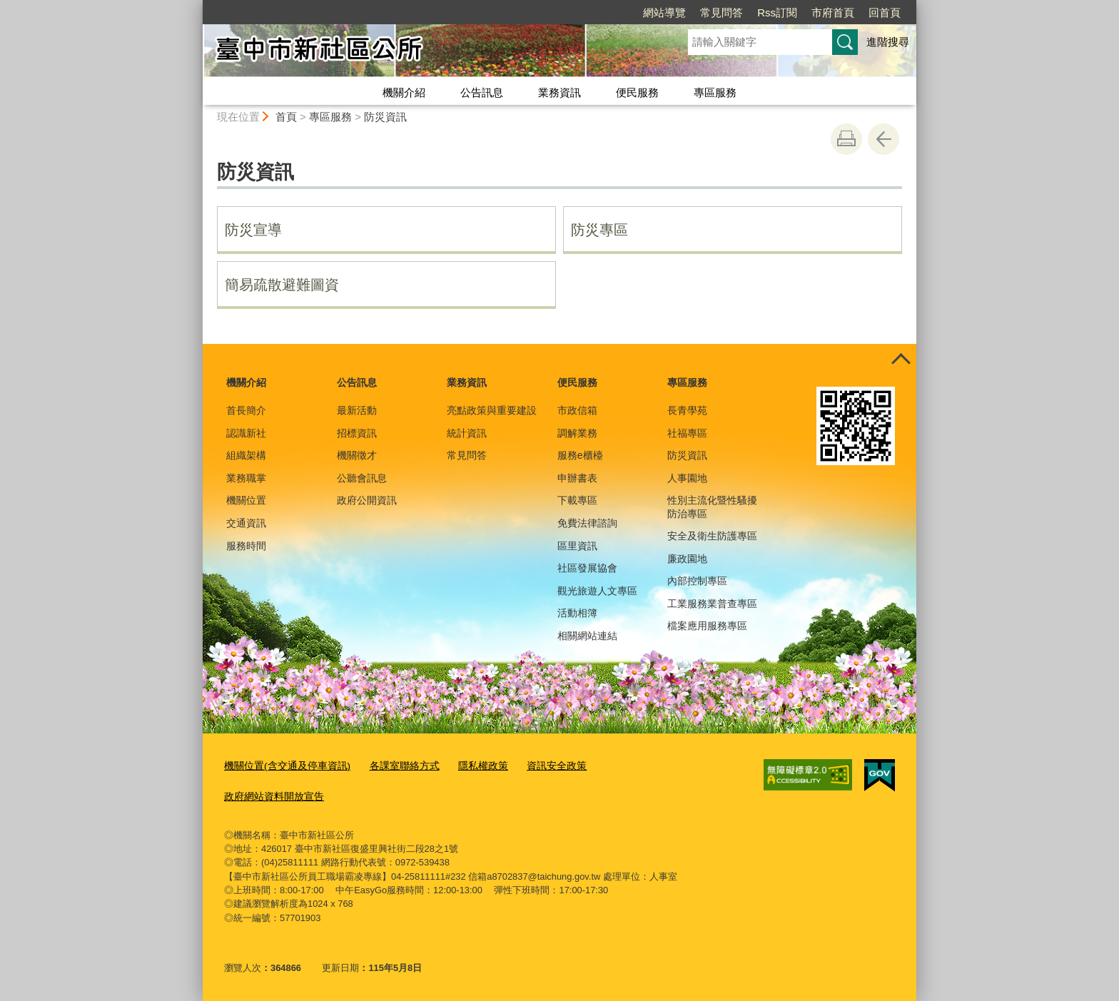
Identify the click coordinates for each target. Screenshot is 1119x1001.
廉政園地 (687, 558)
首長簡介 (246, 410)
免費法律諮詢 (587, 523)
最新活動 (357, 410)
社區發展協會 (587, 568)
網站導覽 (582, 12)
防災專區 (599, 230)
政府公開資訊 (367, 500)
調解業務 (577, 433)
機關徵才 (357, 455)
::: (196, 6)
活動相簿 (577, 613)
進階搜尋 (887, 42)
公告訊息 (481, 92)
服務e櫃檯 (580, 455)
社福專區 (687, 433)
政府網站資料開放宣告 (270, 796)
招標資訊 (357, 433)
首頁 (286, 117)
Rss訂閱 (695, 12)
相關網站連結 (587, 635)
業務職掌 (246, 478)
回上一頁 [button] (883, 139)
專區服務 (715, 92)
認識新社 (246, 433)
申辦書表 (577, 478)
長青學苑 (687, 410)
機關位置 (246, 500)
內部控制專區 (697, 580)
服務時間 (246, 546)
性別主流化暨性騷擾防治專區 (712, 506)
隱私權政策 (468, 766)
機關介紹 (404, 92)
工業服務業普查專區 (712, 603)
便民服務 (637, 92)
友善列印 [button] (846, 139)
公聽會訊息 (362, 478)
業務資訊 (559, 92)
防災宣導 (253, 230)
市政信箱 (577, 410)
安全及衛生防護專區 (712, 536)
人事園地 (687, 478)
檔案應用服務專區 (707, 625)
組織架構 (246, 455)
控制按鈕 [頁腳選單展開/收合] (900, 359)
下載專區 (577, 500)
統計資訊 (467, 433)
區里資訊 (577, 546)
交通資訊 (246, 523)
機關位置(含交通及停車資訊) (283, 766)
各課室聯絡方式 (392, 766)
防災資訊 (385, 117)
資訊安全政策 (537, 766)
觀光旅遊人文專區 (597, 590)
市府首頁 (750, 12)
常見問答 (639, 12)
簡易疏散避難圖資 (282, 285)
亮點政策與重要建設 (492, 410)
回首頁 (802, 12)
